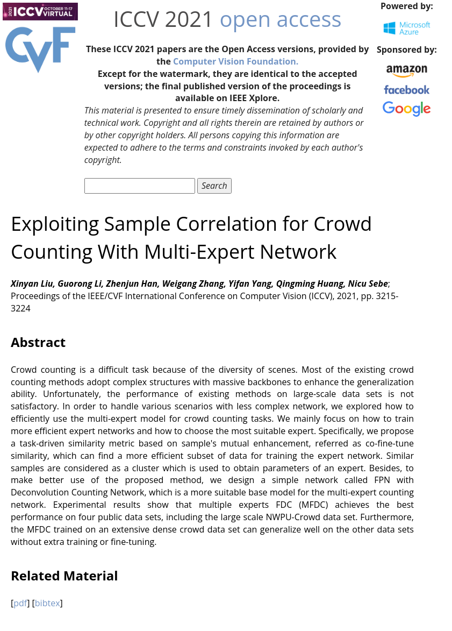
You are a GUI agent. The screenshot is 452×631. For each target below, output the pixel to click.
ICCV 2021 (163, 18)
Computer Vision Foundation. (235, 61)
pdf (20, 603)
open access (280, 18)
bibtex (47, 603)
